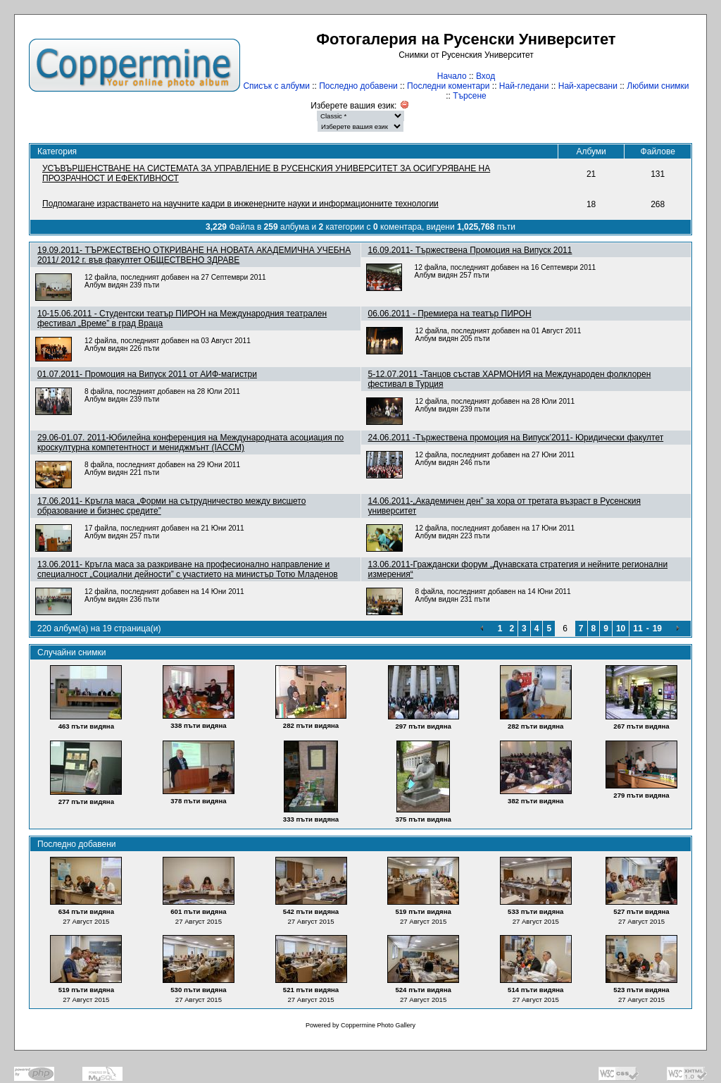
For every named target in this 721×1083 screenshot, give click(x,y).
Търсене (469, 96)
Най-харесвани (587, 86)
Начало (452, 76)
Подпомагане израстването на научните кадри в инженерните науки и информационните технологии (240, 204)
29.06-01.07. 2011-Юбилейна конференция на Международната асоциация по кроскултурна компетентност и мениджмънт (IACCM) (190, 442)
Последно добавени (358, 86)
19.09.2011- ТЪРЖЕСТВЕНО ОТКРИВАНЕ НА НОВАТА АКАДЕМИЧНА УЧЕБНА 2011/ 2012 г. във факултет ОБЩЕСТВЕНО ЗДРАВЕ (194, 255)
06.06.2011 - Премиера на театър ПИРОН (450, 313)
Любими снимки (658, 86)
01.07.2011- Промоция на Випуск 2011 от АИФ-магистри (147, 374)
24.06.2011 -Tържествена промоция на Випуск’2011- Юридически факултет (516, 438)
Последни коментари (448, 86)
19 (657, 628)
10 (620, 628)
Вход (485, 76)
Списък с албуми (276, 86)
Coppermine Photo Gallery (378, 1025)
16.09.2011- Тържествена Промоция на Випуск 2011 (470, 250)
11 (637, 628)
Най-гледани (524, 86)
